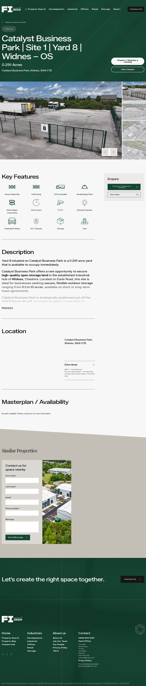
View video (124, 196)
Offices (31, 644)
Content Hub (8, 644)
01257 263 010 (83, 655)
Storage (31, 651)
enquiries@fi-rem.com (86, 658)
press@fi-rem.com (90, 666)
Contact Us (136, 9)
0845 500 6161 (86, 638)
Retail (30, 648)
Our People (58, 644)
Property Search (10, 638)
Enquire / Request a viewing (127, 61)
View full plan (127, 70)
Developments (34, 638)
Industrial (32, 641)
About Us (57, 638)
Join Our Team (60, 641)
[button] (105, 152)
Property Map (9, 641)
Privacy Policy (60, 648)
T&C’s (56, 651)
